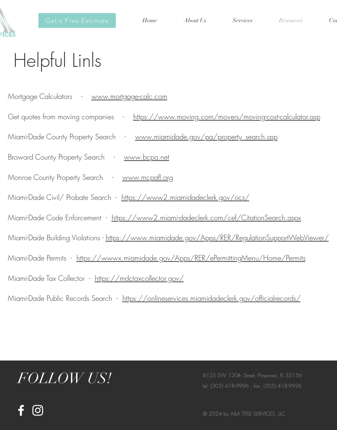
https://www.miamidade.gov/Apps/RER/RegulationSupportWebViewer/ (217, 238)
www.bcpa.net (146, 157)
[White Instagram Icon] (38, 410)
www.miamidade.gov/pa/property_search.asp (206, 137)
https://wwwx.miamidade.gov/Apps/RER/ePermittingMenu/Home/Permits (190, 258)
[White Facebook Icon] (21, 410)
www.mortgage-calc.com (129, 96)
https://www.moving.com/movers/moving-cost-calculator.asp (226, 117)
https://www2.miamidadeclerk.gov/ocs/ (185, 197)
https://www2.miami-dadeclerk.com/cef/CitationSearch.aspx (206, 218)
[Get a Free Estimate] (77, 20)
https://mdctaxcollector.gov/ (139, 278)
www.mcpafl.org (147, 177)
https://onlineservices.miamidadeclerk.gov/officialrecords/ (211, 298)
